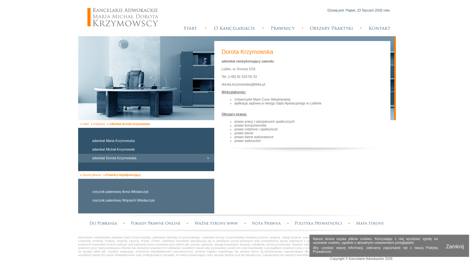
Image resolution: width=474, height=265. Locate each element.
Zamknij (455, 246)
